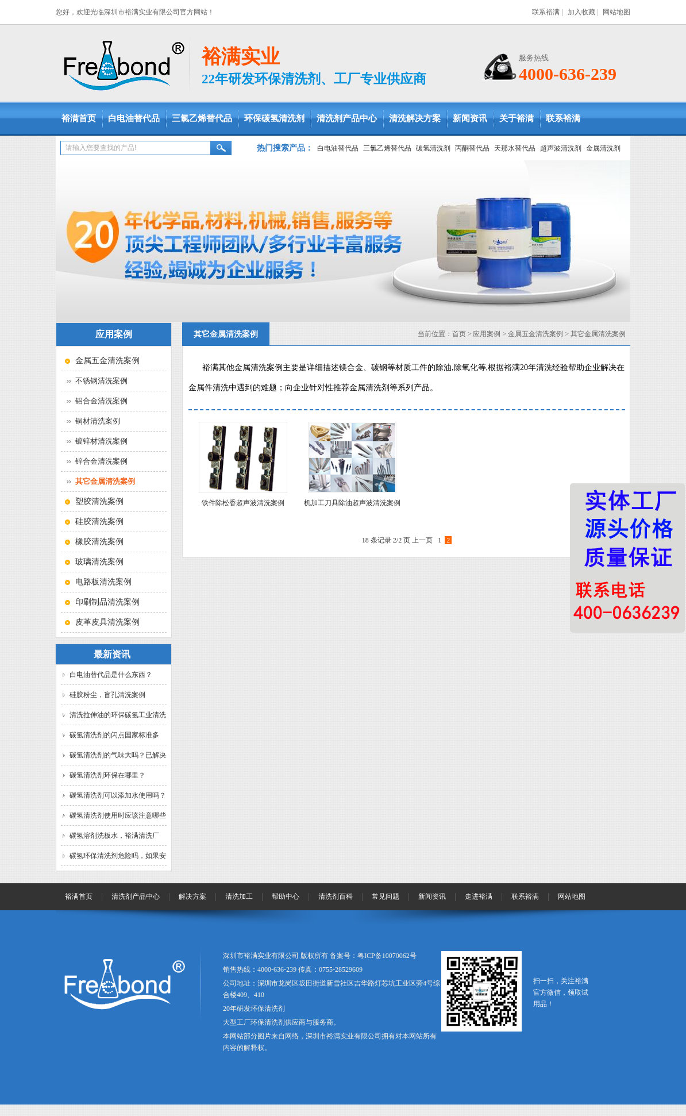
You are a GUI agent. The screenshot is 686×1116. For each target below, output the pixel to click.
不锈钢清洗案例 (101, 380)
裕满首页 (78, 118)
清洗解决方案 (415, 118)
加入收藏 (581, 12)
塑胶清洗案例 (99, 501)
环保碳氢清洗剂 (274, 118)
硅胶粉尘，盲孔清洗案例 (107, 695)
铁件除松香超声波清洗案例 (243, 503)
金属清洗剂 (603, 148)
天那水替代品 (514, 148)
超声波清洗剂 (560, 148)
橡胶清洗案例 (99, 541)
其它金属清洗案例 (598, 334)
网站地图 (616, 12)
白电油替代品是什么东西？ (111, 675)
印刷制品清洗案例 (107, 602)
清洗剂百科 (335, 896)
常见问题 (385, 896)
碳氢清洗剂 (433, 148)
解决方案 (192, 896)
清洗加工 (239, 896)
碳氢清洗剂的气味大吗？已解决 (118, 755)
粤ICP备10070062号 (387, 956)
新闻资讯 (470, 118)
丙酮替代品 (472, 148)
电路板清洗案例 (103, 582)
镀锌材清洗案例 (101, 441)
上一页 (422, 540)
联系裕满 (546, 12)
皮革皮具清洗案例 (107, 622)
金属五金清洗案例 (107, 360)
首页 (459, 334)
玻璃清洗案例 (99, 561)
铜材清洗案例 (97, 421)
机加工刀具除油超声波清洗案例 (352, 503)
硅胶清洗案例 (99, 521)
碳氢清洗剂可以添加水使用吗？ (118, 795)
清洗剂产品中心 (347, 118)
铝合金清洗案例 (101, 401)
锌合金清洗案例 (101, 461)
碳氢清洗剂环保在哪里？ (107, 775)
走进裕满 (478, 896)
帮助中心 (285, 896)
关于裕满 (516, 118)
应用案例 (486, 334)
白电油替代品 (134, 118)
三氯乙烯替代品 (202, 118)
